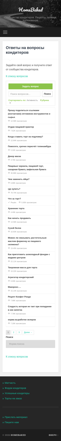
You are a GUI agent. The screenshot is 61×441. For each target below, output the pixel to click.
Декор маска (14, 156)
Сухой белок (14, 228)
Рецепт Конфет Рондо (19, 297)
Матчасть (10, 382)
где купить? (14, 189)
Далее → (28, 332)
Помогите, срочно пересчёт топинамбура (29, 146)
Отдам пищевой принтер (21, 127)
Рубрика (44, 100)
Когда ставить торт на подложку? (25, 136)
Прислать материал (16, 417)
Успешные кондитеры (17, 393)
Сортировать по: (23, 100)
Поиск (47, 94)
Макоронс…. (14, 287)
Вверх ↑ (54, 435)
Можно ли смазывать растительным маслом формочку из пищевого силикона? (27, 241)
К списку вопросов (17, 76)
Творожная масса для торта (22, 267)
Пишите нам (12, 422)
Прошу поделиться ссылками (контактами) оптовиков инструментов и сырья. (29, 113)
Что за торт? (14, 198)
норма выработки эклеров (22, 319)
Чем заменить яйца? (19, 179)
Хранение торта (16, 208)
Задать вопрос (30, 86)
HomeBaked (31, 10)
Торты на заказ (13, 398)
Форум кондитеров (15, 388)
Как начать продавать (19, 218)
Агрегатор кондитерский (21, 277)
